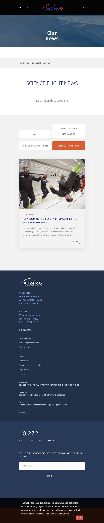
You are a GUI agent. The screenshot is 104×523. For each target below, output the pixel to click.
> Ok (79, 518)
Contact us (23, 361)
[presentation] (31, 485)
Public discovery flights (35, 146)
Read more (76, 242)
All (35, 134)
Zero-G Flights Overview (29, 343)
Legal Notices (24, 370)
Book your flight (26, 347)
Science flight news (68, 146)
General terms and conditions (31, 365)
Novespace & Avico (27, 338)
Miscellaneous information (69, 131)
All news (22, 412)
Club (21, 352)
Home (21, 63)
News (28, 63)
